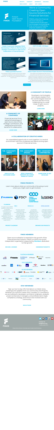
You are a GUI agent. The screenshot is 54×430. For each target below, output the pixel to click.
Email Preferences (37, 328)
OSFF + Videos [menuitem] (38, 4)
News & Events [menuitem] (23, 4)
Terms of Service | (19, 328)
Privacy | (14, 328)
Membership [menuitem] (38, 1)
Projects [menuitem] (22, 1)
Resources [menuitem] (46, 1)
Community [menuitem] (29, 1)
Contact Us (42, 322)
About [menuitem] (31, 4)
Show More (27, 84)
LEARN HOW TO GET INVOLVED (44, 174)
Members (37, 241)
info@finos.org (43, 323)
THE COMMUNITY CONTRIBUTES (45, 152)
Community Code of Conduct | (28, 328)
